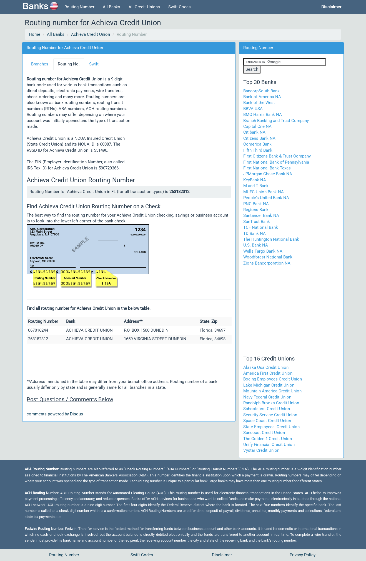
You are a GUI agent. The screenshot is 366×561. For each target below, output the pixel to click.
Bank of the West (259, 102)
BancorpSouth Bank (261, 90)
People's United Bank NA (266, 197)
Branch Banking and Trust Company (276, 120)
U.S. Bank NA (255, 245)
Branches (39, 64)
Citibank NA (254, 132)
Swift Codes (179, 6)
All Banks (111, 6)
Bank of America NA (262, 96)
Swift (94, 64)
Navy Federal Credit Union (267, 397)
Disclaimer (222, 554)
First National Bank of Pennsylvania (276, 162)
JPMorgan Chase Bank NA (267, 173)
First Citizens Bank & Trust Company (277, 156)
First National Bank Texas (267, 168)
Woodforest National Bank (267, 257)
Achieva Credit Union (90, 34)
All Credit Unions (144, 6)
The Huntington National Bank (271, 239)
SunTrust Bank (256, 221)
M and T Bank (256, 185)
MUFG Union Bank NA (263, 191)
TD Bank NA (254, 233)
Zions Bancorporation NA (266, 263)
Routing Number (79, 6)
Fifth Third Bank (257, 150)
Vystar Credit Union (261, 450)
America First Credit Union (267, 373)
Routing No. (69, 64)
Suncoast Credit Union (264, 432)
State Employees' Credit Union (271, 426)
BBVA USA (253, 108)
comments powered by (55, 414)
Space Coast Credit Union (267, 420)
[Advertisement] (181, 118)
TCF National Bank (260, 227)
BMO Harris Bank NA (262, 114)
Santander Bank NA (261, 215)
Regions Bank (256, 209)
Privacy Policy (302, 554)
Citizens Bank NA (259, 138)
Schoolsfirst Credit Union (266, 408)
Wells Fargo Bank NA (262, 251)
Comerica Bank (257, 144)
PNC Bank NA (256, 203)
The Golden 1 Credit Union (267, 438)
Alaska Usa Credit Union (266, 367)
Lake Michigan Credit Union (268, 385)
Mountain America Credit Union (272, 391)
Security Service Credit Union (270, 414)
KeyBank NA (254, 179)
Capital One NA (257, 126)
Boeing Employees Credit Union (272, 379)
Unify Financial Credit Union (269, 444)
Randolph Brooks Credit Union (271, 402)
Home (34, 34)
